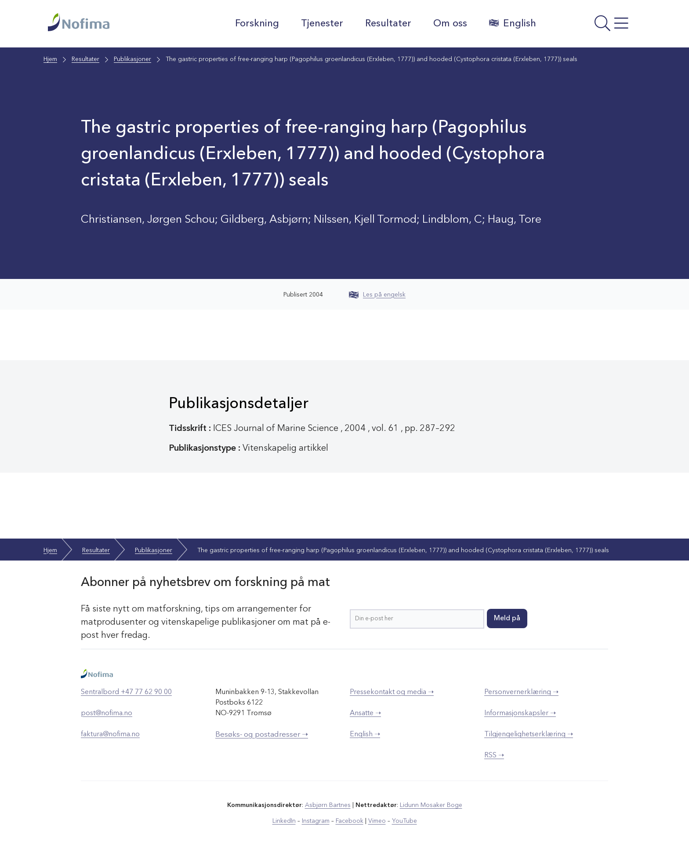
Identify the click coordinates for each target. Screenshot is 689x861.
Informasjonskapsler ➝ (520, 713)
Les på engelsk (377, 295)
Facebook (349, 821)
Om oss (450, 24)
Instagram (316, 821)
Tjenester (322, 24)
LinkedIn (284, 821)
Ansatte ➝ (365, 713)
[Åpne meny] (593, 25)
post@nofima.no (106, 713)
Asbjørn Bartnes (328, 805)
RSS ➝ (494, 755)
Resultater (388, 24)
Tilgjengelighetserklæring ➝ (528, 734)
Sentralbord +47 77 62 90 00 (126, 692)
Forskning (257, 24)
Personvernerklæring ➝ (521, 692)
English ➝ (365, 734)
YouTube (404, 821)
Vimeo (377, 821)
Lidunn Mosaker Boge (431, 805)
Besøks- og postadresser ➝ (261, 734)
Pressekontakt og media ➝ (392, 692)
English (512, 23)
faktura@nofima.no (110, 734)
